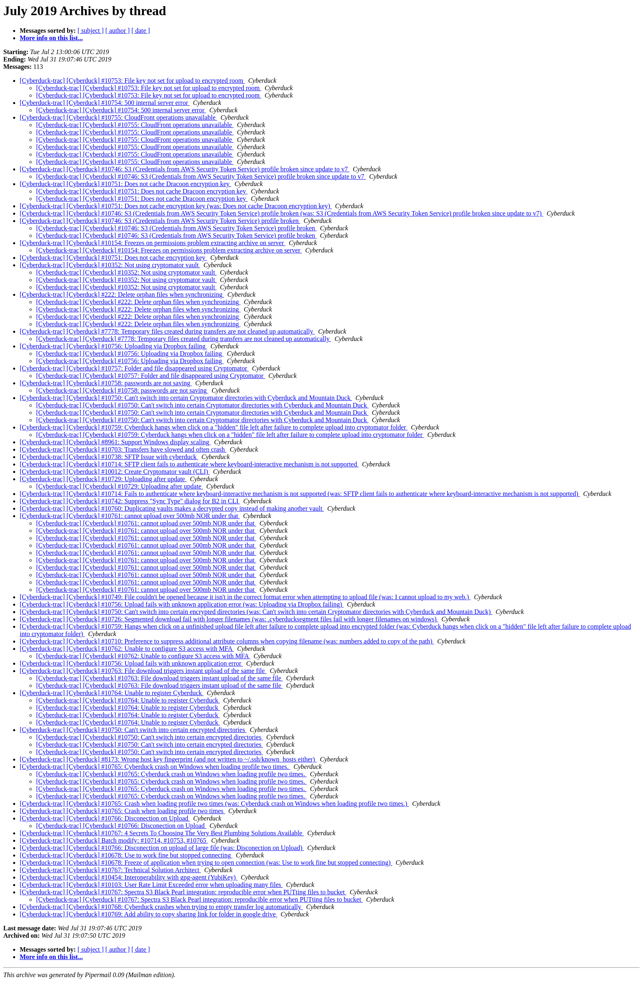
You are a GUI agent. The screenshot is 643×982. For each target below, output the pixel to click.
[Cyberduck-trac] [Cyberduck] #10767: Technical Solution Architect (110, 869)
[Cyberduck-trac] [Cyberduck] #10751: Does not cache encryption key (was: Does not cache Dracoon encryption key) (176, 205)
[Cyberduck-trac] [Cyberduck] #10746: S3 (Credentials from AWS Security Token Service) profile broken (160, 220)
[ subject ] (91, 30)
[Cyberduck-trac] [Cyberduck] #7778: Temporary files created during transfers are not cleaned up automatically (167, 331)
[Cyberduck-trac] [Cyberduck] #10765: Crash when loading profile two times (122, 810)
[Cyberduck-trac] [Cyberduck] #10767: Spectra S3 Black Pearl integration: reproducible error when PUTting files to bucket (183, 892)
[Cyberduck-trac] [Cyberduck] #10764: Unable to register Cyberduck (111, 692)
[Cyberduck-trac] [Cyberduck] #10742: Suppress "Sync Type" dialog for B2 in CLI (130, 501)
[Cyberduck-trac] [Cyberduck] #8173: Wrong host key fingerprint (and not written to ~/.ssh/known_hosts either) (168, 759)
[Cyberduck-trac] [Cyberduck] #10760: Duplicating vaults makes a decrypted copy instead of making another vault (172, 508)
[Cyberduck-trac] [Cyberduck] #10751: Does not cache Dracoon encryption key (125, 183)
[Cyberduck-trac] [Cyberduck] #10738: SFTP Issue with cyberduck (109, 456)
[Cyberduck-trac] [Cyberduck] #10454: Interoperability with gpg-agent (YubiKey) (128, 877)
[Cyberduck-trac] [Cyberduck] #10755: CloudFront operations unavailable (118, 117)
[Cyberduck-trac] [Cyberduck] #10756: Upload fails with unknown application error (131, 663)
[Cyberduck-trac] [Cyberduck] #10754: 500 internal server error (105, 102)
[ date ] (140, 30)
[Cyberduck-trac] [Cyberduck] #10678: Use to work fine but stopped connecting (126, 855)
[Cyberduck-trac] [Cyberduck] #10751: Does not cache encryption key (113, 257)
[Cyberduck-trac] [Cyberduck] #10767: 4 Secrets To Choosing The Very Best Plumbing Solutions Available (162, 833)
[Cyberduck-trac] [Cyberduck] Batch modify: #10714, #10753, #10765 (114, 840)
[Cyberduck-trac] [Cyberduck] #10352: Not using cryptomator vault (110, 264)
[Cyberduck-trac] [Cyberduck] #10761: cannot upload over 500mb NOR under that (130, 515)
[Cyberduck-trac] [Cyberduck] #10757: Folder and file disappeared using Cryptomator (134, 368)
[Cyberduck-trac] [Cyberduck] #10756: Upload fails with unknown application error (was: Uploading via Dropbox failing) (182, 604)
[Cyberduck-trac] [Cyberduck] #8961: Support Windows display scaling (115, 442)
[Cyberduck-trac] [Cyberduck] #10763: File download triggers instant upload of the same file (143, 670)
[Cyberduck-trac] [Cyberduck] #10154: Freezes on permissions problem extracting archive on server (152, 242)
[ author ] (117, 30)
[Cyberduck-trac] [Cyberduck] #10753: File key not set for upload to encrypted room (132, 80)
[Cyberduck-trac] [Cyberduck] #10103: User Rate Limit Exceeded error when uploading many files (151, 884)
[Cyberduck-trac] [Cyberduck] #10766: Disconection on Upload (105, 818)
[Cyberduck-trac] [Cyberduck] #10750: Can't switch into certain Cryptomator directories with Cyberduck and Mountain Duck (186, 397)
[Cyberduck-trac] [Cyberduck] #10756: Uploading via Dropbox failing (113, 346)
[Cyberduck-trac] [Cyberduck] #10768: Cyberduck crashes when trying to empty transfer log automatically (161, 906)
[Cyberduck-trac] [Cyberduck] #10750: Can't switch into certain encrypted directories (133, 729)
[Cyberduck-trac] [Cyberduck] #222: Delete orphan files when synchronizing (122, 294)
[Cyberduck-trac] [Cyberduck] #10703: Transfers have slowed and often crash (123, 449)
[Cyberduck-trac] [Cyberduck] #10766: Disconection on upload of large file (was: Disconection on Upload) (162, 847)
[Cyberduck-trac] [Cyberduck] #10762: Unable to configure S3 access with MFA (127, 648)
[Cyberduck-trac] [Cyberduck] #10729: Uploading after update (103, 478)
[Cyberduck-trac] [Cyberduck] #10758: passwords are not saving (106, 383)
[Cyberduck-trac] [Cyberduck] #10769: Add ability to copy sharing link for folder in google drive (148, 914)
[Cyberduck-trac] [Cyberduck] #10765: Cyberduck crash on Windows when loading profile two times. (155, 766)
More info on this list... (51, 37)
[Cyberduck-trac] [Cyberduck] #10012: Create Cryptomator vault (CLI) (115, 471)
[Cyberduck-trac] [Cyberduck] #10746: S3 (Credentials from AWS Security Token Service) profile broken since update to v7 (184, 169)
